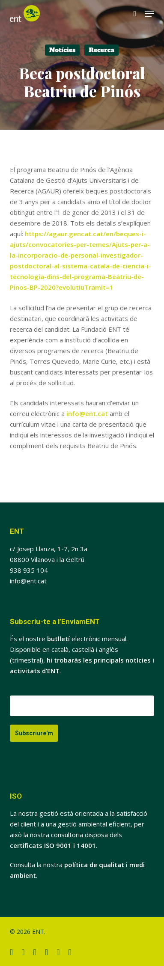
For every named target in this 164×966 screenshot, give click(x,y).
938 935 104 (29, 570)
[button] (149, 13)
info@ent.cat (87, 413)
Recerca (101, 50)
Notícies (62, 50)
